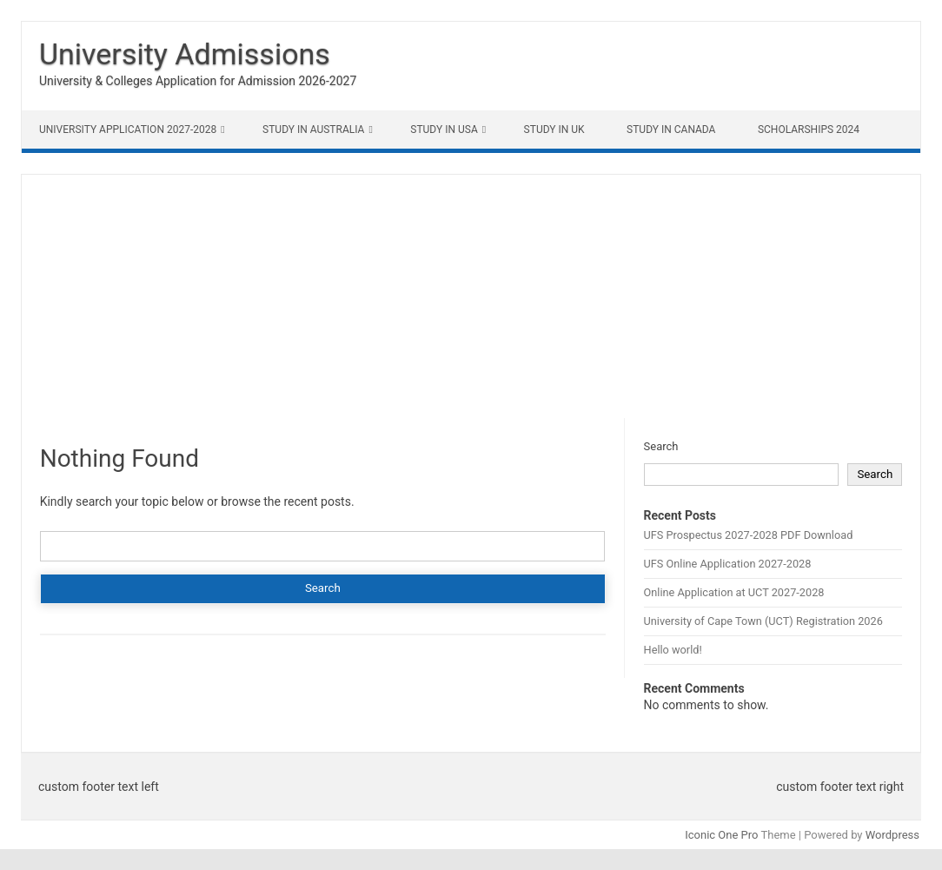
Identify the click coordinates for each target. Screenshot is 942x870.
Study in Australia (313, 129)
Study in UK (554, 129)
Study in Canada (671, 129)
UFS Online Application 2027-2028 (728, 563)
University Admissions (184, 54)
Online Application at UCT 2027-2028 (734, 592)
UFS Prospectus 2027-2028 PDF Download (748, 534)
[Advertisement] (471, 296)
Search (661, 446)
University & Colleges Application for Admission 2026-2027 (197, 81)
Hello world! (673, 649)
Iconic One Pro (721, 834)
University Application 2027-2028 (127, 129)
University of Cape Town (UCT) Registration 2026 (763, 621)
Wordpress (892, 834)
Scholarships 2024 (808, 129)
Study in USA (443, 129)
